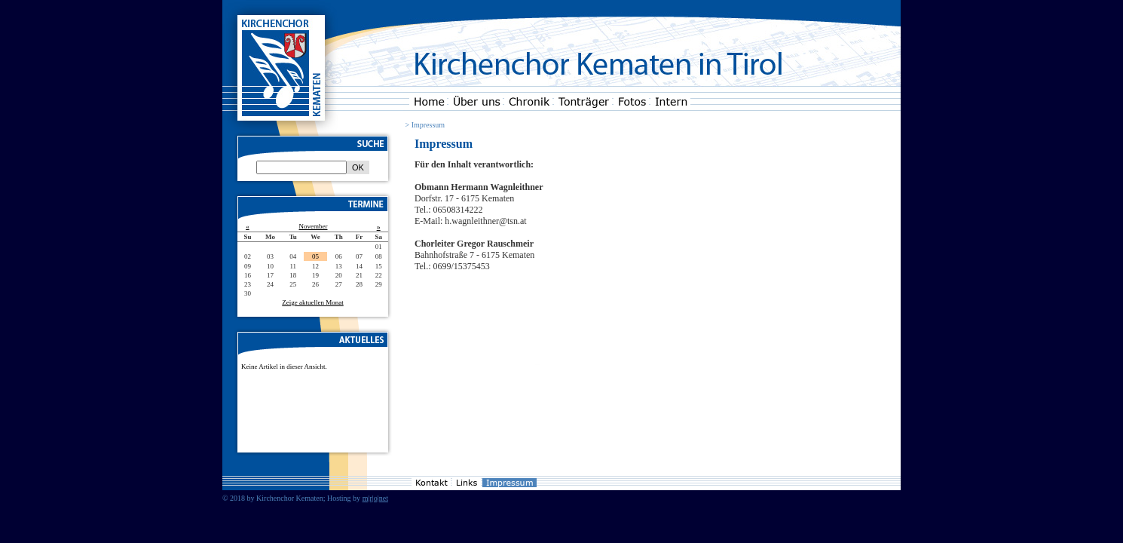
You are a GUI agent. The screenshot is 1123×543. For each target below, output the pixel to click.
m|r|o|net (375, 498)
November (313, 226)
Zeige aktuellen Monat (312, 302)
